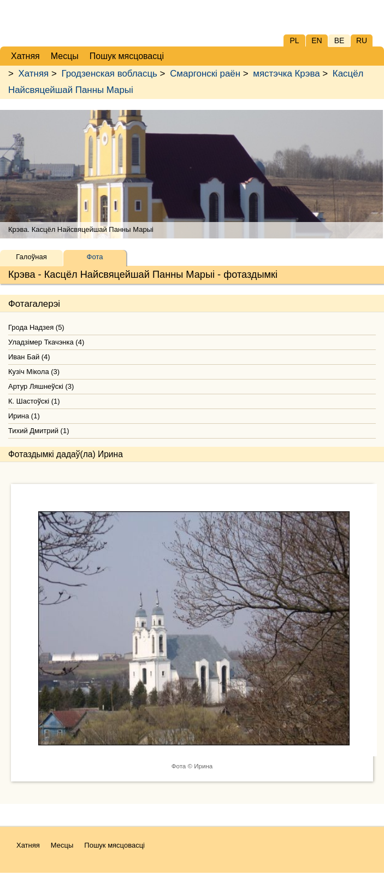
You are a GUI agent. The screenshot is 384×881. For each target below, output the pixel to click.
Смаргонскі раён (205, 73)
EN (316, 40)
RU (361, 40)
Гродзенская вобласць (109, 73)
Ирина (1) (24, 416)
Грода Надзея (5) (36, 327)
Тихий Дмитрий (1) (38, 431)
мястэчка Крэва (286, 73)
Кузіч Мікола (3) (34, 371)
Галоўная (31, 257)
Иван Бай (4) (29, 357)
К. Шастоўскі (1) (34, 401)
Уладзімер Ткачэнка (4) (46, 342)
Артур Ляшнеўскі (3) (41, 386)
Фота (95, 257)
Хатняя (34, 73)
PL (294, 40)
